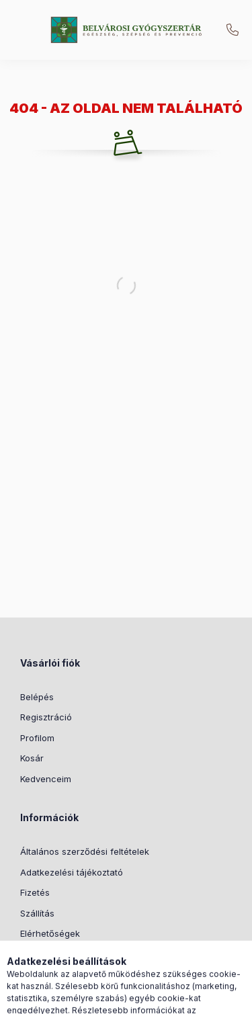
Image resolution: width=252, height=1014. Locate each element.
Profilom (37, 737)
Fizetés (35, 892)
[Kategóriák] (54, 997)
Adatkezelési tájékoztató (71, 872)
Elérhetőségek (50, 933)
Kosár (32, 758)
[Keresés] (88, 997)
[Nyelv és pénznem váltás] (121, 997)
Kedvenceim (45, 778)
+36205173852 (232, 30)
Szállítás (37, 913)
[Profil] (155, 997)
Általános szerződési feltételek (84, 851)
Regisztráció (46, 717)
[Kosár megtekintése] (197, 997)
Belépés (37, 696)
